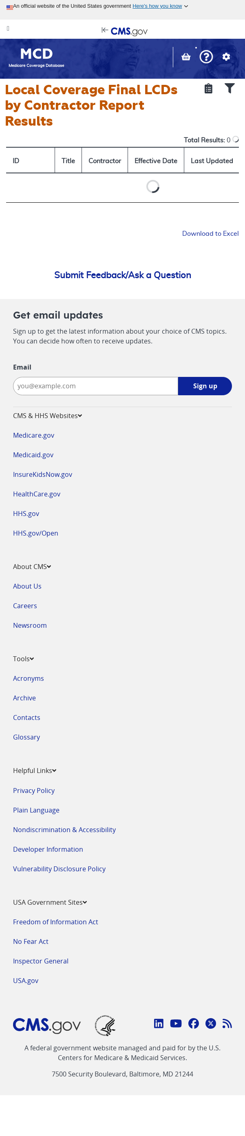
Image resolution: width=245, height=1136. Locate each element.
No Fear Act (31, 941)
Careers (25, 605)
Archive (24, 697)
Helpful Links (34, 770)
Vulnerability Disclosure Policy (59, 868)
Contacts (26, 717)
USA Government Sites (50, 902)
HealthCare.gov (36, 493)
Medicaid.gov (33, 454)
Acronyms (28, 678)
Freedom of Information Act (55, 921)
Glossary (26, 737)
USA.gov (25, 980)
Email (22, 367)
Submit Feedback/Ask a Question (122, 275)
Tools (23, 658)
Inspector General (40, 961)
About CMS (32, 566)
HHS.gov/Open (35, 533)
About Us (27, 586)
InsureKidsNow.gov (42, 474)
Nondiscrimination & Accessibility (64, 829)
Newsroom (30, 625)
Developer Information (48, 849)
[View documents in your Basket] (186, 57)
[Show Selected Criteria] (208, 89)
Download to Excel (210, 233)
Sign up (205, 385)
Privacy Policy (34, 790)
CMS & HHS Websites (47, 415)
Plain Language (36, 810)
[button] (206, 58)
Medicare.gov (33, 435)
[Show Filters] (229, 89)
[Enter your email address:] (95, 386)
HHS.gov (26, 513)
